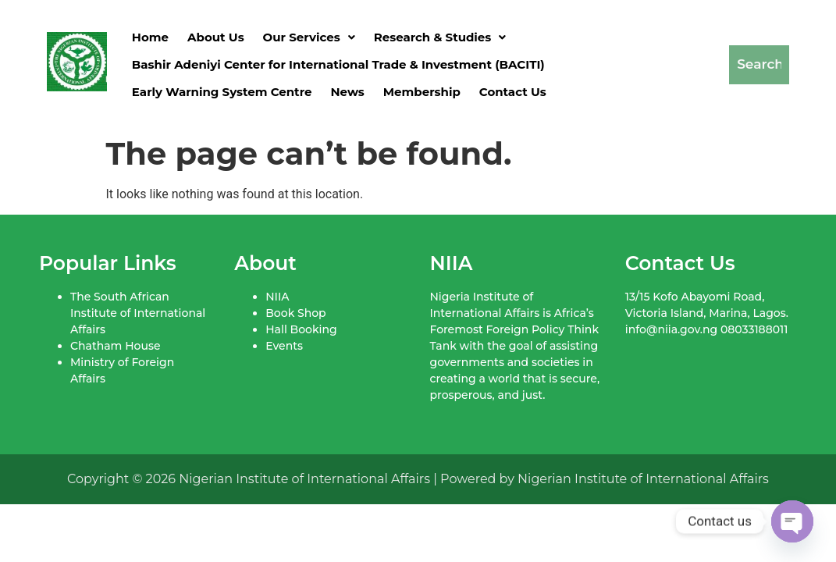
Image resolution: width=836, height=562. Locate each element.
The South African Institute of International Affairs (137, 313)
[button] (309, 37)
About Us (215, 37)
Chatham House (115, 346)
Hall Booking (300, 329)
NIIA (277, 297)
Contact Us (512, 91)
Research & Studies (440, 37)
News (347, 91)
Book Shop (295, 313)
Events (284, 346)
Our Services (309, 37)
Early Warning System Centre (222, 91)
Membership (422, 91)
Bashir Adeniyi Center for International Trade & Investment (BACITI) (338, 64)
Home (150, 37)
